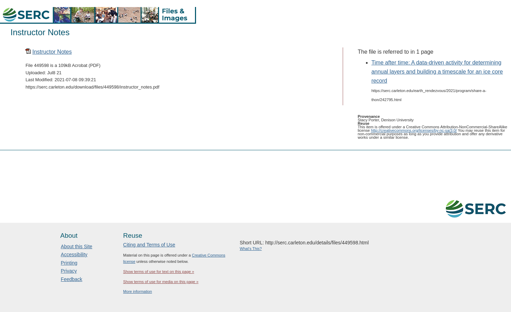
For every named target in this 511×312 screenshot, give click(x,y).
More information (137, 291)
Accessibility (74, 254)
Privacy (69, 271)
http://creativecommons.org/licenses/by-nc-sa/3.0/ (414, 130)
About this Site (76, 246)
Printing (69, 263)
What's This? (251, 248)
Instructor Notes (52, 52)
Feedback (71, 279)
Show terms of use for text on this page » (158, 271)
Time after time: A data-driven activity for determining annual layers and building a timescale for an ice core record (437, 72)
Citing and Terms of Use (149, 245)
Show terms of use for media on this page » (160, 282)
